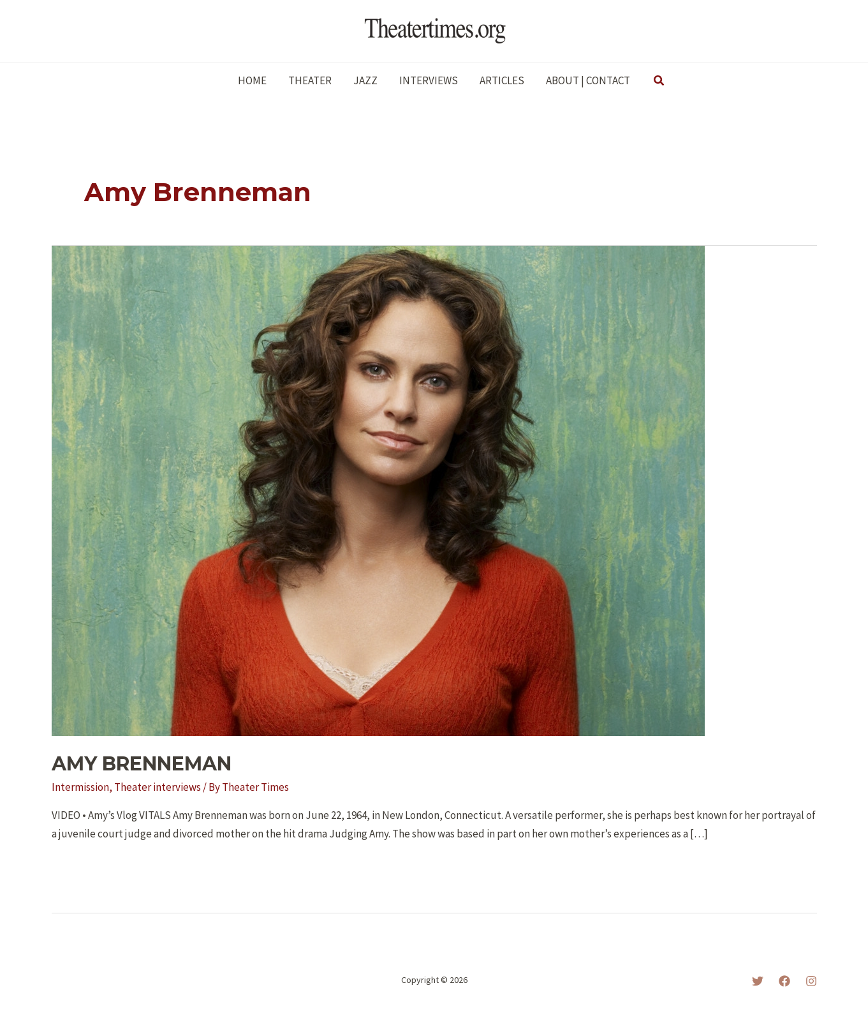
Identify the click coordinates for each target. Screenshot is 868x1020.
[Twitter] (757, 981)
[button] (659, 81)
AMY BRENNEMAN (142, 764)
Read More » (88, 867)
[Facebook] (784, 981)
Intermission (80, 787)
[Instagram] (811, 981)
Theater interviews (157, 787)
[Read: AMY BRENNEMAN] (378, 490)
